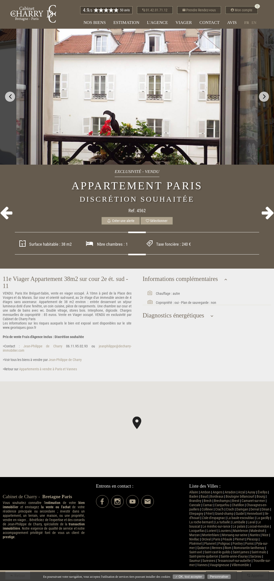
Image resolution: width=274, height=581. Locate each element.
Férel (209, 514)
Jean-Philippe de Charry (41, 346)
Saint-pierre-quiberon (203, 556)
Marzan (194, 535)
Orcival (206, 539)
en (254, 23)
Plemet (240, 539)
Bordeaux (216, 496)
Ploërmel (195, 543)
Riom (228, 548)
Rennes (217, 548)
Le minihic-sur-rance (217, 526)
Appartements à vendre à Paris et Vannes (47, 369)
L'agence (157, 22)
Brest (235, 501)
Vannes (202, 565)
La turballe (222, 522)
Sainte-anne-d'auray (234, 556)
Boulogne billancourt (240, 496)
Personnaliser (219, 576)
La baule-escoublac (240, 518)
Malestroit (257, 531)
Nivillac (194, 539)
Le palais (239, 526)
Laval (251, 522)
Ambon (205, 492)
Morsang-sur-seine (235, 535)
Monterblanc (211, 535)
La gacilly (262, 518)
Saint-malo (258, 552)
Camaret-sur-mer (253, 501)
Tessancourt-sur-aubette (234, 561)
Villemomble (240, 565)
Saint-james (241, 552)
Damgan (242, 509)
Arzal (241, 492)
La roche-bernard (201, 522)
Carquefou (222, 505)
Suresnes (208, 561)
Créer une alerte (120, 221)
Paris (216, 539)
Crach (230, 509)
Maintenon (240, 531)
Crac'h (219, 509)
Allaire (193, 492)
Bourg (261, 496)
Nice (265, 535)
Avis (232, 22)
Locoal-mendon (258, 526)
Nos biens (94, 22)
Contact (209, 22)
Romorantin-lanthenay (249, 548)
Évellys (262, 492)
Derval (254, 509)
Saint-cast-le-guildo (217, 552)
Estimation (126, 22)
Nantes (255, 535)
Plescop (252, 539)
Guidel (240, 514)
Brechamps (222, 501)
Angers (217, 492)
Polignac (224, 543)
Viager (183, 22)
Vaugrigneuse (219, 565)
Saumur (194, 561)
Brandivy (195, 501)
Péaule (227, 539)
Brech (208, 501)
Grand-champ (224, 514)
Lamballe (238, 522)
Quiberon (203, 548)
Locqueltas (197, 531)
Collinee (207, 509)
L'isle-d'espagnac (213, 518)
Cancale (195, 505)
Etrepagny (196, 514)
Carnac (208, 505)
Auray (251, 492)
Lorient (212, 531)
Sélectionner (156, 221)
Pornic (249, 543)
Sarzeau (255, 556)
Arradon (230, 492)
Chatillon (238, 505)
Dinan (265, 509)
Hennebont (254, 514)
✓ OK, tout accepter (188, 576)
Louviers (225, 531)
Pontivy (238, 543)
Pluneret (210, 543)
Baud (204, 496)
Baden (193, 496)
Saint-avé (195, 552)
